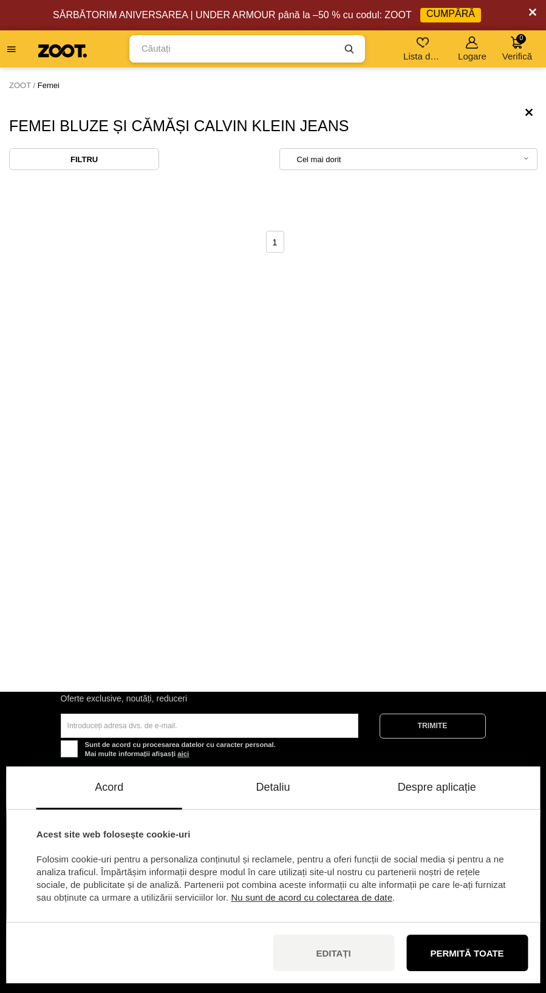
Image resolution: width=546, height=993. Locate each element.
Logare (472, 48)
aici (183, 753)
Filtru (84, 159)
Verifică (517, 47)
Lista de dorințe (423, 48)
